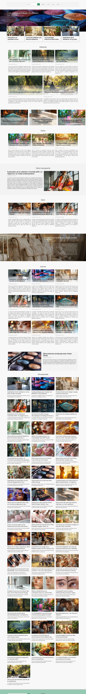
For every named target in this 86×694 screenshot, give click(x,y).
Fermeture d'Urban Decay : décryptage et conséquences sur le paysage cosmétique (43, 306)
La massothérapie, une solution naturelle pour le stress (66, 658)
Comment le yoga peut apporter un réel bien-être (24, 92)
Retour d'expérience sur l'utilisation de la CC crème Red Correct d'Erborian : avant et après (43, 592)
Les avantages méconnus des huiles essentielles (51, 39)
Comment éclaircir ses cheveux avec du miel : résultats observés (66, 437)
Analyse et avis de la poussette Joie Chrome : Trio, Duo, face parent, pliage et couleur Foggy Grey (43, 570)
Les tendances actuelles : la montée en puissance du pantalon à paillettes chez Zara (65, 332)
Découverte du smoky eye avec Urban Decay (57, 354)
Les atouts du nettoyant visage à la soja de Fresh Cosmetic (67, 525)
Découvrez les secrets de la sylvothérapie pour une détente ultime (43, 61)
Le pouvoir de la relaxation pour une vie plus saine (17, 636)
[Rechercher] (31, 4)
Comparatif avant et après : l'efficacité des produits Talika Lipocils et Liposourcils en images (67, 592)
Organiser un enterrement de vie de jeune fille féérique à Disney (66, 569)
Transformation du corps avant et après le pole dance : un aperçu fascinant (67, 482)
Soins (48, 4)
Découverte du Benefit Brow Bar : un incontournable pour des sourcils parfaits (18, 504)
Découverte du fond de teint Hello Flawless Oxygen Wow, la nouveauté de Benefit (43, 526)
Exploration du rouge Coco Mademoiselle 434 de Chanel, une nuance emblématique (43, 548)
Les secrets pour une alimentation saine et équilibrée (43, 658)
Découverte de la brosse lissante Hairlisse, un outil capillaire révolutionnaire (42, 121)
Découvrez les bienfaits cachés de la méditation (59, 92)
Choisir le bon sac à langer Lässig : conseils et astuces (60, 239)
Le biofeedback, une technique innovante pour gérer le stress (72, 121)
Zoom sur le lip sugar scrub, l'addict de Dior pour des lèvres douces (17, 526)
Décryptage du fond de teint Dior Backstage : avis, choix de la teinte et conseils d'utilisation (18, 570)
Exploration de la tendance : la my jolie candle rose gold (70, 39)
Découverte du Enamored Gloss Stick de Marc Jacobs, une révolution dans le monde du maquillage (66, 460)
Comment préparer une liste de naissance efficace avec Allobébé (33, 39)
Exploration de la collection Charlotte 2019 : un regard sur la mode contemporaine (24, 173)
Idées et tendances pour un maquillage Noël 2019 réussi (41, 437)
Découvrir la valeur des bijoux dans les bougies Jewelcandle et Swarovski (18, 548)
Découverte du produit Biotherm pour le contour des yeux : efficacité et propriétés (19, 61)
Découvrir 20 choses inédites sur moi (14, 121)
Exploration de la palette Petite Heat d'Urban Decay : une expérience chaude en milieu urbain (42, 505)
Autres (58, 4)
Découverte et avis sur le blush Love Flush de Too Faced (41, 459)
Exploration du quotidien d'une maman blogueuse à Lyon (14, 40)
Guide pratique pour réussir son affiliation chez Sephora (23, 14)
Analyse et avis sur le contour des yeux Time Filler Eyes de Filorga (18, 591)
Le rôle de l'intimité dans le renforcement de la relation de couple (42, 214)
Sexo (53, 4)
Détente (43, 4)
